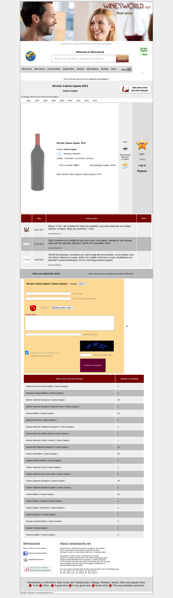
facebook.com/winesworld (37, 556)
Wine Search (39, 69)
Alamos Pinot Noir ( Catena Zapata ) (41, 423)
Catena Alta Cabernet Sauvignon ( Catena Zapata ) (47, 450)
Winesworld (27, 69)
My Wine (104, 69)
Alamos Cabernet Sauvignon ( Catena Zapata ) (45, 403)
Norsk (145, 54)
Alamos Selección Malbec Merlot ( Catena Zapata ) (47, 436)
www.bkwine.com (54, 233)
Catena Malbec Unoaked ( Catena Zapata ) (44, 504)
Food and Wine (54, 69)
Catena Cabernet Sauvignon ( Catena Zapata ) (45, 484)
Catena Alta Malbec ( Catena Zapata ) (42, 457)
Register (144, 51)
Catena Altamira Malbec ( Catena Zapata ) (43, 463)
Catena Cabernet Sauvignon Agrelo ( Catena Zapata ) (48, 490)
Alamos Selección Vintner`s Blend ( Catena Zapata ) (48, 443)
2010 (78, 101)
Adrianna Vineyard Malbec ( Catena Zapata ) (45, 396)
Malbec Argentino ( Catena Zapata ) (41, 517)
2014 (95, 101)
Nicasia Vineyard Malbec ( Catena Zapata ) (44, 524)
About (114, 69)
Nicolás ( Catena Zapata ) (37, 531)
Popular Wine (68, 69)
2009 (70, 101)
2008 (62, 101)
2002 (29, 101)
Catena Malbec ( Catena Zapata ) (40, 497)
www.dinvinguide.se (55, 248)
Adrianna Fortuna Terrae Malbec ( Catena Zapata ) (47, 389)
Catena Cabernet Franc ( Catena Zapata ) (43, 470)
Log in (144, 49)
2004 (45, 101)
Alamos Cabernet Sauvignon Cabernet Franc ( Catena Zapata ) (52, 409)
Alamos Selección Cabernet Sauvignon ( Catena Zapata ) (50, 430)
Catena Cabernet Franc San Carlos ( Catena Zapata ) (48, 477)
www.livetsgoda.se (54, 265)
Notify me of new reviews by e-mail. (45, 356)
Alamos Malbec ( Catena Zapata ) (40, 416)
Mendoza (67, 154)
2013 (86, 101)
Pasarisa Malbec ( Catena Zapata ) (40, 537)
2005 (53, 101)
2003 (37, 101)
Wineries (80, 69)
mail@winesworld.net (36, 562)
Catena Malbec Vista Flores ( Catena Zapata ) (45, 511)
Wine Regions (93, 69)
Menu (125, 70)
